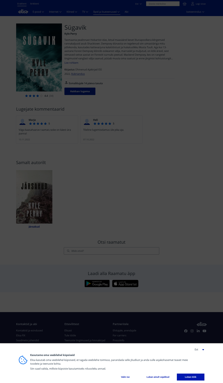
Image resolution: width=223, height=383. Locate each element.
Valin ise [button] (125, 377)
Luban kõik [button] (190, 377)
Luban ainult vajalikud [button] (157, 377)
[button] (198, 349)
